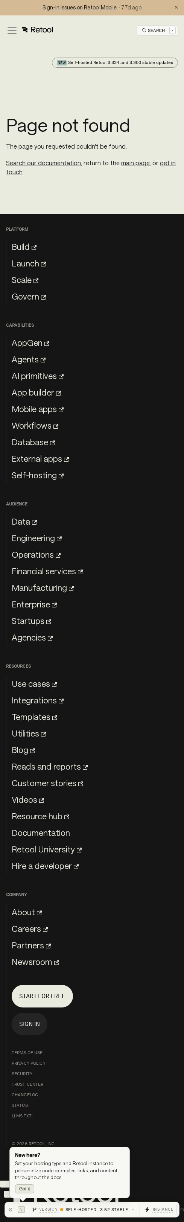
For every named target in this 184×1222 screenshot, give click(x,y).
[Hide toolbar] (16, 1209)
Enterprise (34, 604)
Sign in (29, 1023)
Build (24, 246)
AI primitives (38, 375)
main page (135, 162)
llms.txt (22, 1116)
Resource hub (40, 816)
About (27, 912)
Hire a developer (45, 865)
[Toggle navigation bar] (29, 30)
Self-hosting (38, 475)
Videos (28, 799)
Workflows (35, 425)
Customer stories (47, 783)
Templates (34, 716)
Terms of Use (27, 1052)
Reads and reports (50, 766)
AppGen (30, 342)
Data (24, 521)
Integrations (38, 700)
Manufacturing (43, 587)
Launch (29, 263)
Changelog (25, 1095)
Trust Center (27, 1084)
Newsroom (35, 961)
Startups (31, 620)
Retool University (47, 849)
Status (20, 1105)
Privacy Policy (29, 1063)
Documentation (41, 832)
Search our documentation (43, 162)
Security (22, 1073)
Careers (30, 928)
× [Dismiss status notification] (176, 8)
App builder (36, 392)
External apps (40, 458)
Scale (25, 280)
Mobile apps (38, 409)
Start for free (42, 996)
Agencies (32, 637)
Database (33, 442)
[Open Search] (159, 30)
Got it (24, 1189)
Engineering (37, 538)
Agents (29, 359)
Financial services (47, 571)
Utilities (29, 733)
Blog (23, 750)
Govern (29, 296)
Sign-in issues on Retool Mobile (80, 7)
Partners (31, 945)
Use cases (34, 683)
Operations (36, 554)
